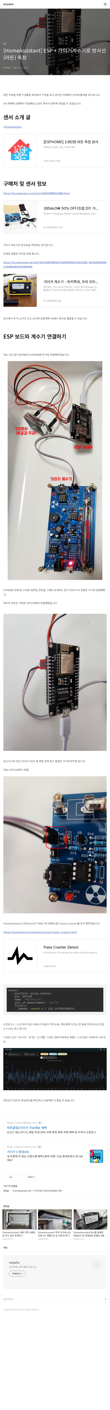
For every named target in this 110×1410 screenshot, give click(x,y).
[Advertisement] (55, 1137)
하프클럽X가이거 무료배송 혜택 (27, 1174)
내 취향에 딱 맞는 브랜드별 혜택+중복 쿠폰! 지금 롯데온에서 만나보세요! (45, 1204)
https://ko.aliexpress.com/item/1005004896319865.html (36, 193)
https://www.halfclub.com (22, 1169)
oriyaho (8, 4)
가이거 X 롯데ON (18, 1198)
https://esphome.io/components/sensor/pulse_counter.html (40, 932)
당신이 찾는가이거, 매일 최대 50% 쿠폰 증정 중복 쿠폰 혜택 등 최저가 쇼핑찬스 (51, 1178)
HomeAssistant (12, 126)
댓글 (5, 1294)
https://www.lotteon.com (21, 1193)
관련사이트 (8, 1345)
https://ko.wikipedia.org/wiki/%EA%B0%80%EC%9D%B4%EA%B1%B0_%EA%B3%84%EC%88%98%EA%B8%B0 (55, 264)
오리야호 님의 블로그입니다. (23, 1313)
